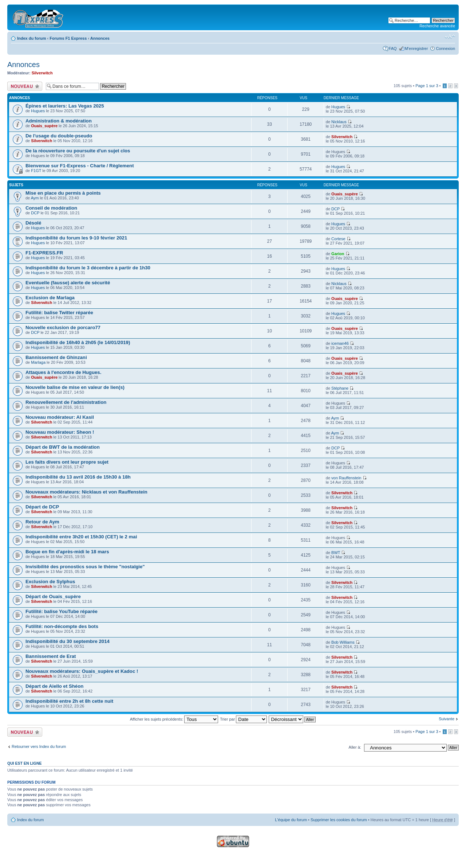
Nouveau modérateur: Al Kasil (59, 417)
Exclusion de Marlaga (50, 297)
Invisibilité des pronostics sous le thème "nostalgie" (85, 566)
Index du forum (31, 38)
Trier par (243, 719)
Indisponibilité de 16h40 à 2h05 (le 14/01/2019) (77, 342)
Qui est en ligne (24, 763)
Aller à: (355, 747)
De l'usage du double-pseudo (58, 136)
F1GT (36, 170)
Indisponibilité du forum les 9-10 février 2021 (76, 238)
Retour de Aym (42, 522)
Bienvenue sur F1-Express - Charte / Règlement (79, 165)
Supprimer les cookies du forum (339, 820)
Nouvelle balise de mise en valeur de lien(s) (75, 387)
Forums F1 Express (68, 38)
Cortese (338, 239)
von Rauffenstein (346, 478)
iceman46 (340, 343)
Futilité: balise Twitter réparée (59, 312)
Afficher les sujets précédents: (174, 719)
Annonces (100, 38)
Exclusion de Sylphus (50, 581)
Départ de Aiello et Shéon (54, 686)
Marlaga (38, 362)
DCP (35, 213)
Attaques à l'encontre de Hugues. (63, 372)
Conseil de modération (51, 208)
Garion (337, 253)
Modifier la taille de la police (450, 37)
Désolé (33, 223)
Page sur (426, 85)
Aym (35, 198)
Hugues (38, 111)
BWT (335, 552)
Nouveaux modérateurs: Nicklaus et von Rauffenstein (86, 492)
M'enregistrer (416, 48)
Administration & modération (58, 121)
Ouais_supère (44, 126)
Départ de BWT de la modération (62, 447)
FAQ (393, 48)
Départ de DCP (42, 507)
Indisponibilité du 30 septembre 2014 (67, 641)
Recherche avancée (437, 26)
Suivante (446, 719)
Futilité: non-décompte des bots (61, 626)
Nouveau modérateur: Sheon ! (59, 432)
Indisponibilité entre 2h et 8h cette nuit (69, 701)
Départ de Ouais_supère (53, 596)
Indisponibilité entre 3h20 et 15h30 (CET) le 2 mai (81, 536)
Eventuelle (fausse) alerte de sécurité (67, 282)
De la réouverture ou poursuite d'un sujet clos (77, 150)
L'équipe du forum (291, 820)
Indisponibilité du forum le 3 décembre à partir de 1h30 (87, 267)
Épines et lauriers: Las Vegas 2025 (64, 106)
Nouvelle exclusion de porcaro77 (62, 327)
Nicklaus (339, 122)
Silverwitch (42, 73)
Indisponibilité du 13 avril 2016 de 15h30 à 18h (78, 477)
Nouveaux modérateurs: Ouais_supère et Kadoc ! (81, 671)
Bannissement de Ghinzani (56, 357)
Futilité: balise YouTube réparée (61, 611)
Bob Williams (343, 642)
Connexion (445, 48)
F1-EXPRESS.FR (44, 253)
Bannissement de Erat (50, 656)
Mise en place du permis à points (63, 193)
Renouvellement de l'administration (65, 402)
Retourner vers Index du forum (39, 746)
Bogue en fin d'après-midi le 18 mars (67, 551)
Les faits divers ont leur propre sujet (66, 462)
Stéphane (339, 388)
